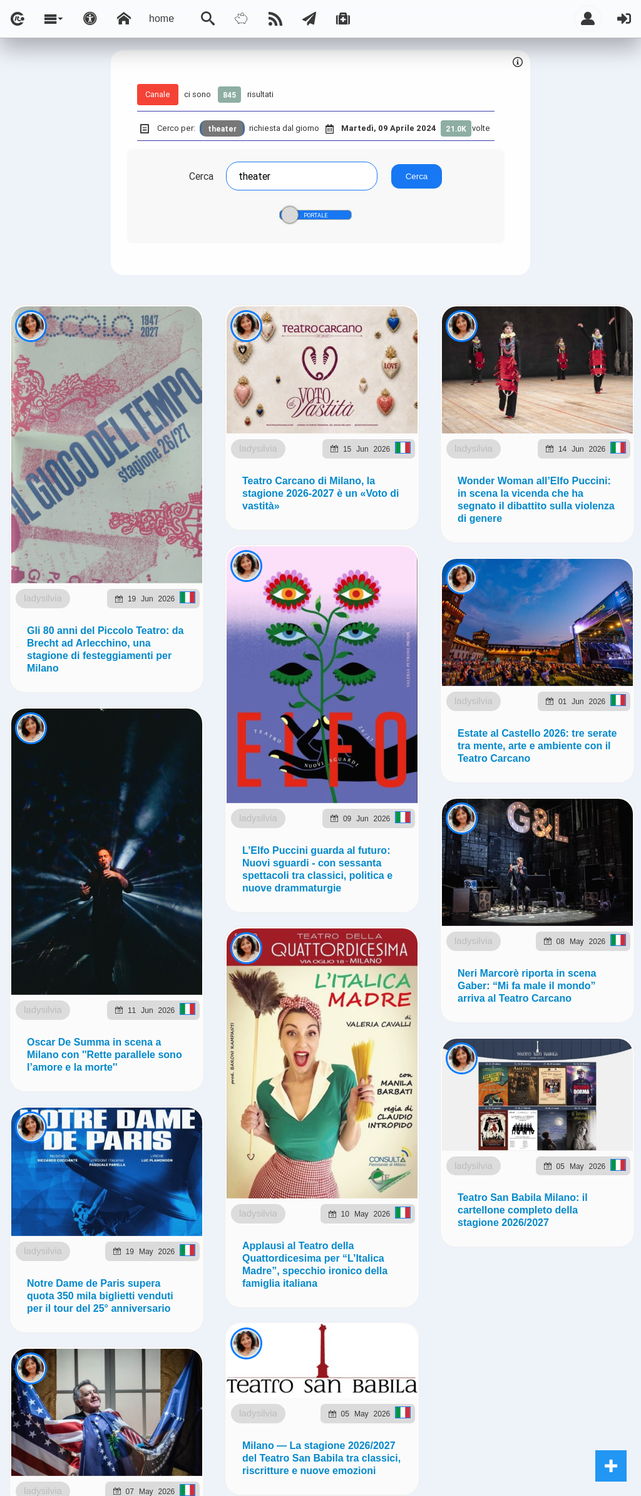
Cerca (201, 176)
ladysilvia (43, 598)
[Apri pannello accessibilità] (90, 19)
